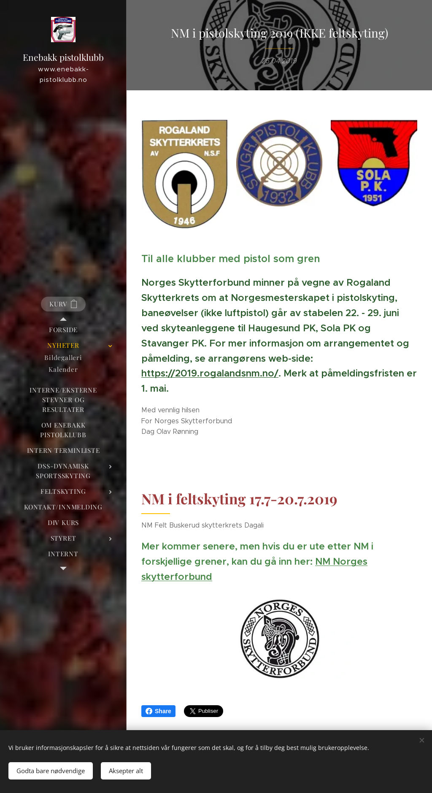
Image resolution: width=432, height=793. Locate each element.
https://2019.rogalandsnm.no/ (209, 373)
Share (158, 711)
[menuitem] (63, 330)
